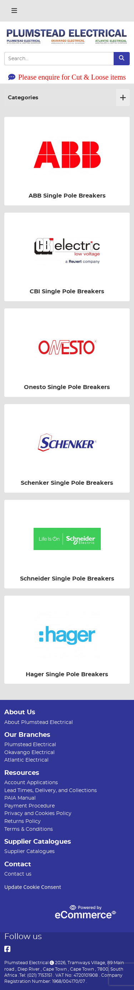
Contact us (17, 874)
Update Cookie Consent (32, 887)
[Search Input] (59, 58)
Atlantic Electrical (26, 760)
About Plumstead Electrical (38, 722)
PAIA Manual (20, 798)
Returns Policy (22, 821)
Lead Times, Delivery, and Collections (50, 790)
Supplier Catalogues (29, 851)
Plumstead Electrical (30, 744)
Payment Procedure (29, 806)
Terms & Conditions (28, 829)
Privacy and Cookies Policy (37, 813)
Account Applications (31, 782)
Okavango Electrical (29, 752)
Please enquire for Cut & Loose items (67, 77)
